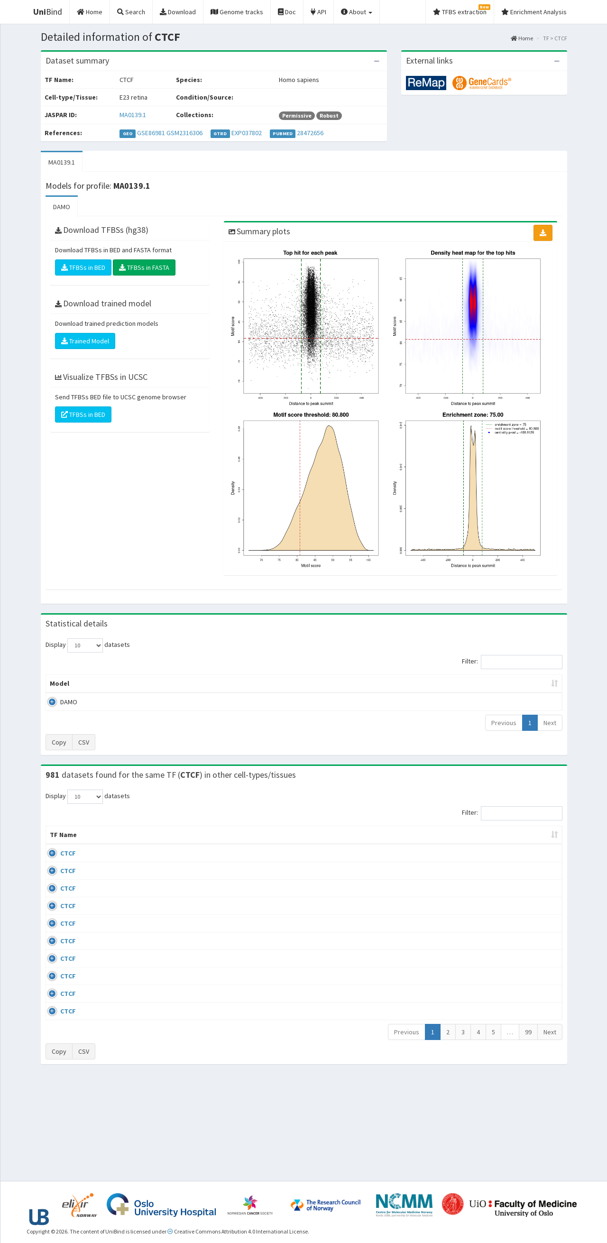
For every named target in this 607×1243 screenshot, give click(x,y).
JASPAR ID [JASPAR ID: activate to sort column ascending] (535, 839)
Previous (503, 722)
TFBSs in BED (83, 267)
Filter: (512, 662)
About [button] (356, 12)
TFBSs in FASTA (144, 267)
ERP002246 (486, 935)
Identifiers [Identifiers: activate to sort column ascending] (488, 844)
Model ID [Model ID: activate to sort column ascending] (177, 683)
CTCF (57, 862)
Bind (47, 11)
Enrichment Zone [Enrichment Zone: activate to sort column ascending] (247, 683)
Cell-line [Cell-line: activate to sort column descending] (99, 844)
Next (549, 722)
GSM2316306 (184, 133)
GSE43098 (485, 862)
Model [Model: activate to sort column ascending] (59, 683)
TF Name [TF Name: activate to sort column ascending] (58, 839)
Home (522, 38)
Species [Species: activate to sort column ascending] (431, 844)
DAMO (61, 207)
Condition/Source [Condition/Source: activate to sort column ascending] (195, 844)
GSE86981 (151, 133)
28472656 (310, 133)
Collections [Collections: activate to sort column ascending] (380, 844)
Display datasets (88, 645)
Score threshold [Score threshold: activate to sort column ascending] (382, 683)
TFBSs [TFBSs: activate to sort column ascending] (319, 683)
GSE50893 (485, 990)
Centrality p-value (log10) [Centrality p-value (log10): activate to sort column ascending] (483, 683)
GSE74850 (485, 917)
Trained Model (85, 341)
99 (528, 1132)
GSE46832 (485, 890)
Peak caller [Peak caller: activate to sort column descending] (114, 683)
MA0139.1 (133, 114)
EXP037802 (246, 133)
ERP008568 (486, 963)
